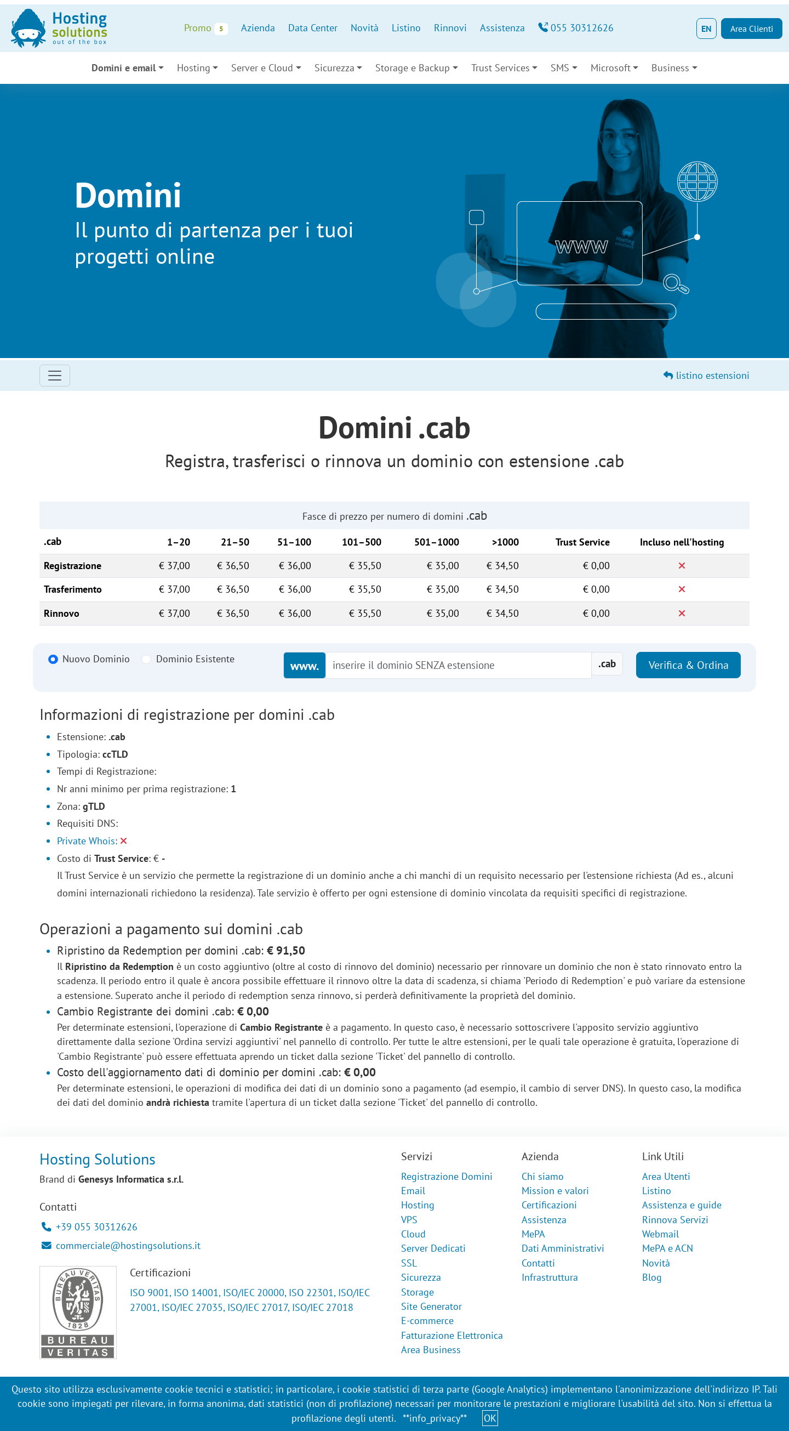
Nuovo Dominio (96, 658)
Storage (417, 1292)
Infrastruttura (550, 1277)
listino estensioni (707, 375)
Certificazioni (549, 1205)
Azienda (258, 27)
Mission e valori (555, 1190)
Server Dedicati (433, 1248)
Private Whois (86, 840)
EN (706, 28)
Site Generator (431, 1306)
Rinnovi (450, 27)
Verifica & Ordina (689, 665)
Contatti (538, 1263)
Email (413, 1190)
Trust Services (500, 67)
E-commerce (427, 1320)
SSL (409, 1263)
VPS (409, 1219)
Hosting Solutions (97, 1159)
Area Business (431, 1349)
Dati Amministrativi (563, 1248)
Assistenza (502, 27)
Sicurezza (335, 67)
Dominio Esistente (195, 658)
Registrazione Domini (447, 1176)
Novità (365, 27)
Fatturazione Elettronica (452, 1335)
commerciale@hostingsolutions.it (121, 1245)
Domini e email (124, 67)
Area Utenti (666, 1176)
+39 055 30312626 (90, 1226)
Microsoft (611, 67)
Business (670, 67)
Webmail (660, 1234)
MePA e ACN (667, 1248)
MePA (533, 1234)
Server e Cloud (262, 67)
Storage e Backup (412, 67)
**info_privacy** (435, 1418)
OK (490, 1418)
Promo (205, 28)
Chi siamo (543, 1176)
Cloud (413, 1234)
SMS (560, 67)
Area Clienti (751, 28)
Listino (406, 27)
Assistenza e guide (682, 1205)
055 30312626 (576, 27)
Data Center (313, 27)
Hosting (193, 67)
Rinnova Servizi (675, 1219)
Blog (652, 1277)
